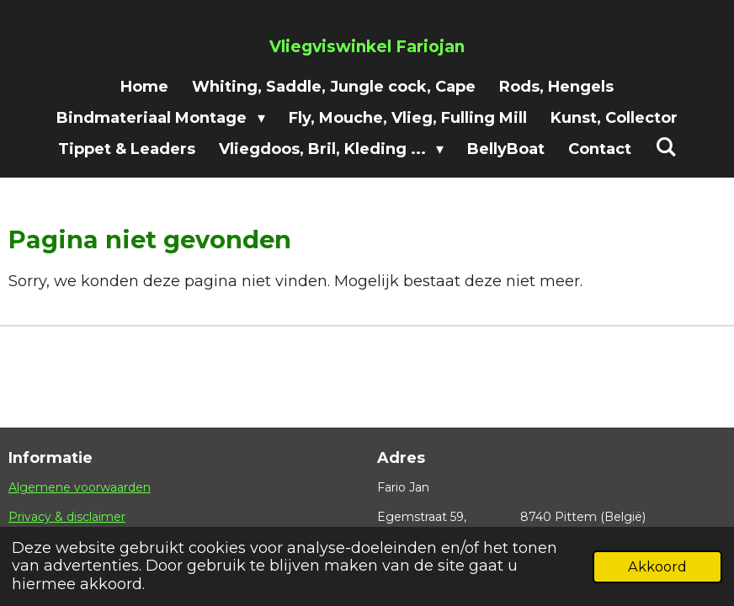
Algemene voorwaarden (79, 487)
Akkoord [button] (657, 566)
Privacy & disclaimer (66, 516)
